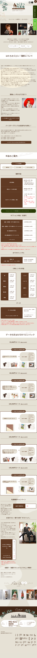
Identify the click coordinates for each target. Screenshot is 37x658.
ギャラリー (35, 647)
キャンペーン (21, 648)
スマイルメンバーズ (24, 647)
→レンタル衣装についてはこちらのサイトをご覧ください (10, 123)
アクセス (19, 650)
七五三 (17, 640)
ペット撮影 (32, 644)
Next (35, 370)
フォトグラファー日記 (28, 650)
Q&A (15, 650)
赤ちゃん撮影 (27, 640)
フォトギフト (35, 644)
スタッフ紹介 (29, 648)
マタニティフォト (31, 640)
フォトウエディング (16, 644)
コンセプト (32, 647)
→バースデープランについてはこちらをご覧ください (16, 146)
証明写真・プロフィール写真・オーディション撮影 (23, 644)
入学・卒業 (35, 640)
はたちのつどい (21, 640)
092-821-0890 (13, 628)
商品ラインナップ (16, 648)
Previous (19, 370)
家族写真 (24, 640)
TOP (15, 640)
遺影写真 (29, 644)
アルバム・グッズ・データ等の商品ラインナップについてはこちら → (18, 215)
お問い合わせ (34, 650)
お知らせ (22, 650)
